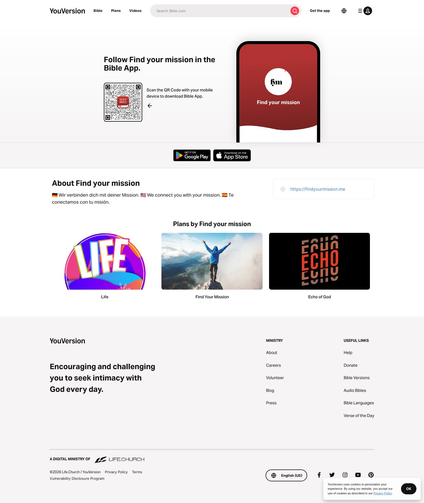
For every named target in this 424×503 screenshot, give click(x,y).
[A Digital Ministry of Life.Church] (212, 456)
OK (408, 489)
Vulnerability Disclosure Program (77, 478)
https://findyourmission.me (317, 189)
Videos (135, 10)
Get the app (320, 10)
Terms (137, 472)
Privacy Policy (116, 472)
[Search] (219, 10)
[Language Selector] (344, 10)
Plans (116, 10)
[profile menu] (364, 10)
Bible (98, 10)
